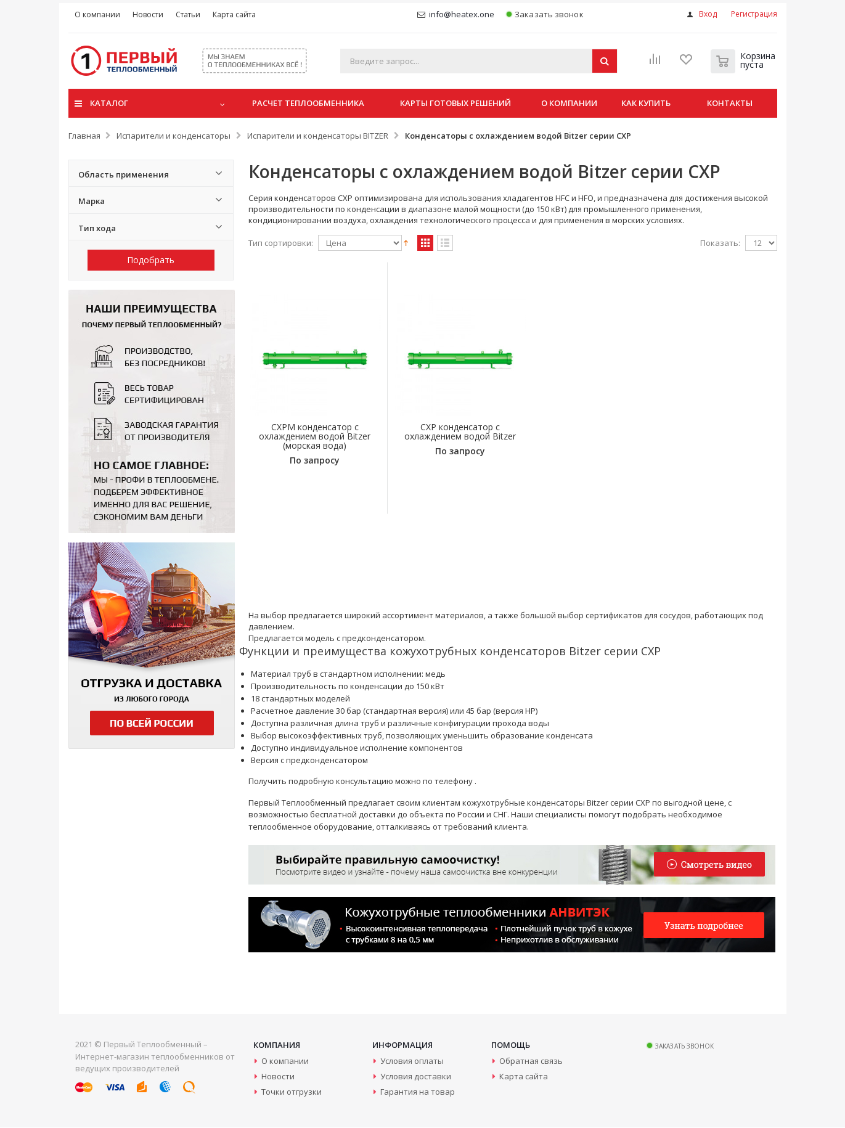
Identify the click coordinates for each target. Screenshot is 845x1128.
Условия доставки (415, 1076)
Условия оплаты (412, 1061)
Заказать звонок (544, 14)
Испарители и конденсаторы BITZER (317, 135)
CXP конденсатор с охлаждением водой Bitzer (445, 437)
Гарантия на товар (417, 1092)
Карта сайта (523, 1076)
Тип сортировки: (280, 243)
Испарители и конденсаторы (173, 135)
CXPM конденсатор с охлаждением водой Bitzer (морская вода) (309, 437)
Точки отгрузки (291, 1092)
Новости (278, 1076)
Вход (708, 14)
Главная (84, 135)
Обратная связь (531, 1061)
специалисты (561, 814)
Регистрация (754, 14)
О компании (285, 1061)
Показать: (720, 243)
